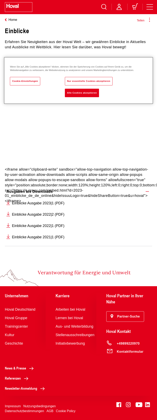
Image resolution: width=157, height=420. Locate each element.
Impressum (13, 406)
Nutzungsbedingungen (39, 406)
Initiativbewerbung (70, 343)
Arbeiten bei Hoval (70, 309)
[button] (125, 316)
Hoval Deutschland (20, 309)
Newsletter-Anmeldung (26, 388)
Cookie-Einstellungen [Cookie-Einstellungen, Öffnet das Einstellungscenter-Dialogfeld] (25, 81)
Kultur (9, 335)
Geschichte (14, 343)
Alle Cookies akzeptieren (82, 92)
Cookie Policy (66, 411)
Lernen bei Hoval (69, 318)
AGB (49, 411)
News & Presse (20, 368)
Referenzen (18, 378)
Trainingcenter (16, 326)
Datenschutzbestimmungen (24, 411)
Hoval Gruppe (16, 318)
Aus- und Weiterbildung (74, 326)
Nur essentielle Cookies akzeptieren (88, 81)
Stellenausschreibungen (75, 335)
